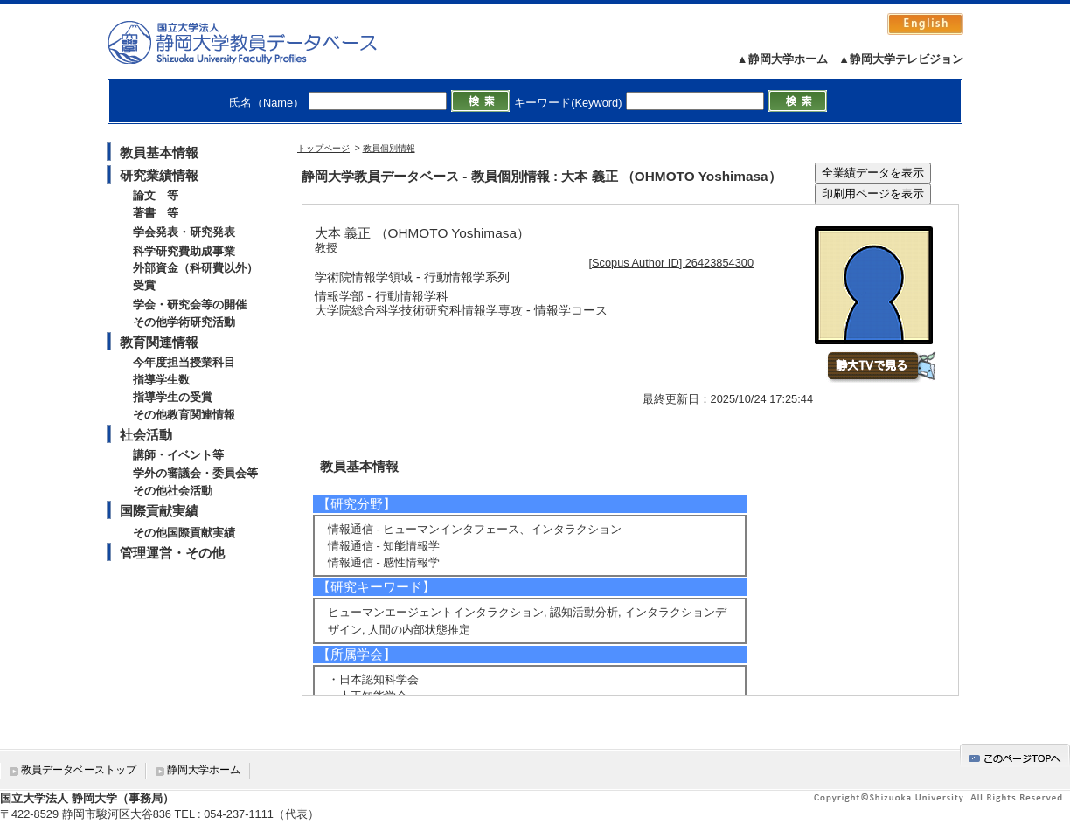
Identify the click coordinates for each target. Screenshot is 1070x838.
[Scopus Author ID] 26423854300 (671, 262)
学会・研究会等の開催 (190, 304)
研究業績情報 (159, 175)
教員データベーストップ (78, 770)
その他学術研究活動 (184, 322)
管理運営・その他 (172, 552)
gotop (1015, 755)
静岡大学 (260, 42)
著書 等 (155, 212)
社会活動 (146, 434)
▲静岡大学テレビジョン (900, 59)
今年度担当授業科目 (184, 362)
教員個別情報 (389, 148)
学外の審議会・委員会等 (195, 473)
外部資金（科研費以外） (195, 267)
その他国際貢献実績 (184, 532)
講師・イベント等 (178, 454)
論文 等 (155, 195)
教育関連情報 (159, 342)
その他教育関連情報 (184, 414)
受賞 (144, 285)
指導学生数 (161, 379)
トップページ (323, 148)
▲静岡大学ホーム (782, 59)
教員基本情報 (159, 152)
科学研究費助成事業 (184, 251)
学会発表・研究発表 (184, 232)
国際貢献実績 (159, 510)
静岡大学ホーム (203, 770)
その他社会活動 (172, 490)
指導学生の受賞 (172, 397)
